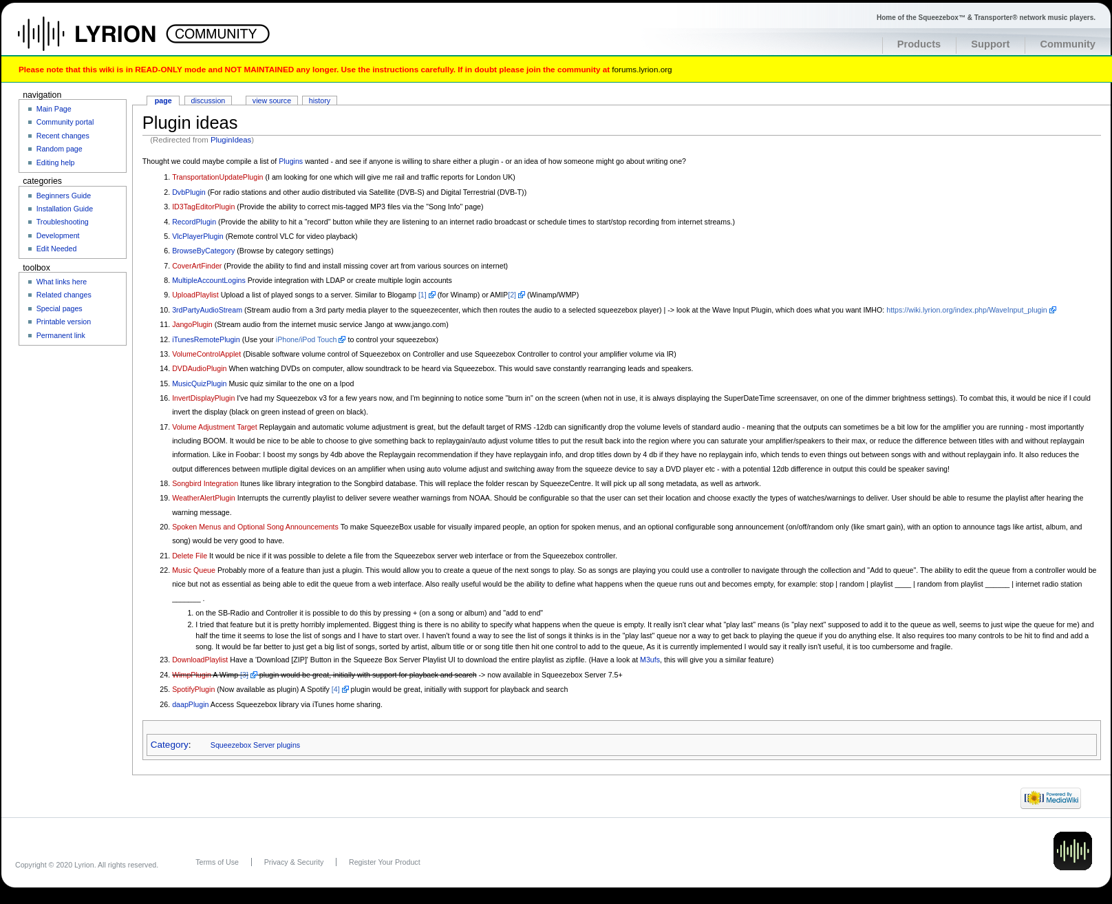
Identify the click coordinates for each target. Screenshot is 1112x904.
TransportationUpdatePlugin (217, 177)
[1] (422, 295)
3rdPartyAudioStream (207, 310)
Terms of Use (217, 862)
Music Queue (193, 570)
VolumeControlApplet (206, 354)
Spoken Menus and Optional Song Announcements (255, 527)
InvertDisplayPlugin (203, 398)
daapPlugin (190, 704)
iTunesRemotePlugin (206, 339)
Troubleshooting (62, 222)
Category (170, 744)
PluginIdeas (231, 140)
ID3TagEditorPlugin (203, 206)
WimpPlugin (191, 675)
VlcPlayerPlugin (198, 236)
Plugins (291, 161)
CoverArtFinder (197, 266)
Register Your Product (384, 862)
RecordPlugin (194, 222)
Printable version (63, 321)
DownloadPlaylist (200, 659)
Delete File (189, 555)
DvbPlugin (189, 192)
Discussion (208, 100)
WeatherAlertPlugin (203, 498)
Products (919, 44)
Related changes (64, 295)
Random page (59, 149)
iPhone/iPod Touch (306, 339)
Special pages (59, 308)
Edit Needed (56, 248)
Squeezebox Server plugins (255, 745)
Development (58, 235)
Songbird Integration (205, 483)
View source (272, 100)
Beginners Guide (63, 195)
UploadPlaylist (195, 295)
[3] (244, 675)
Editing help (55, 162)
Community (1067, 44)
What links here (61, 281)
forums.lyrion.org (642, 69)
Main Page (54, 109)
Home (101, 41)
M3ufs (650, 659)
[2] (512, 295)
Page (163, 100)
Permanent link (60, 335)
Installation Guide (64, 208)
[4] (336, 689)
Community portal (65, 122)
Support (990, 44)
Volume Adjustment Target (214, 427)
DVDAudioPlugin (199, 368)
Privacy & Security (293, 862)
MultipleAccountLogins (209, 280)
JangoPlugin (192, 324)
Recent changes (62, 136)
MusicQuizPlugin (199, 383)
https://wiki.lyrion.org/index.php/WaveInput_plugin (966, 310)
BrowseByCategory (203, 250)
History (319, 100)
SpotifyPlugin (193, 689)
